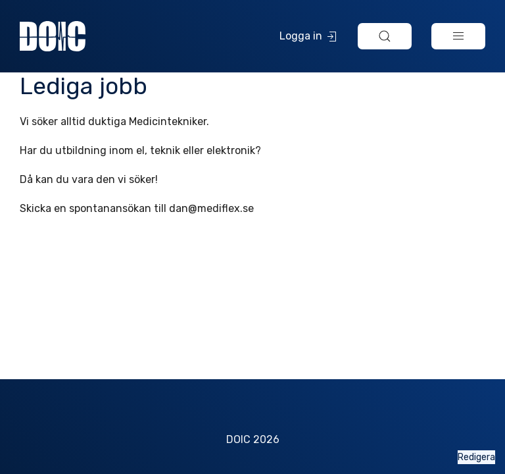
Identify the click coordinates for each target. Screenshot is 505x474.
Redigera (476, 457)
